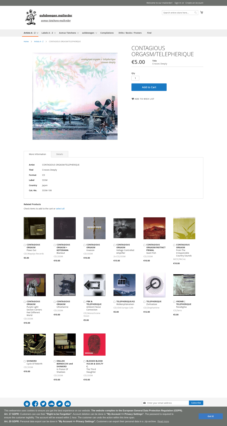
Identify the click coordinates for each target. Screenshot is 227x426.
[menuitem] (30, 33)
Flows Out (33, 247)
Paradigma (183, 304)
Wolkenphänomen (125, 303)
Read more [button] (163, 421)
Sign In (178, 2)
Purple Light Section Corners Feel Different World (34, 308)
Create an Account (194, 2)
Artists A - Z (38, 41)
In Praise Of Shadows (65, 366)
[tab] (37, 154)
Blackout (63, 248)
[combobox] (180, 12)
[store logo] (49, 17)
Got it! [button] (211, 416)
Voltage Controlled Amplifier (125, 248)
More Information (37, 154)
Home (26, 41)
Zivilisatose (153, 303)
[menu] (113, 33)
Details (59, 154)
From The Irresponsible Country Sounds (184, 250)
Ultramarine (63, 304)
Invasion (93, 247)
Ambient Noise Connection (93, 305)
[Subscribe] (196, 403)
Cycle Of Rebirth (34, 362)
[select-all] (60, 208)
